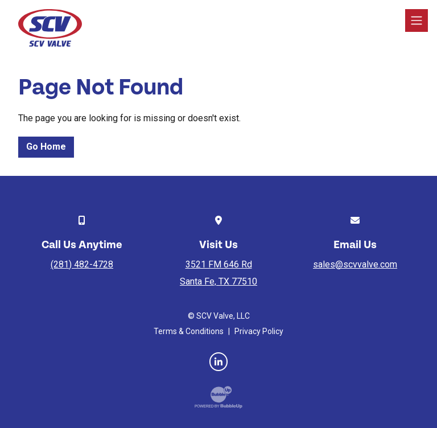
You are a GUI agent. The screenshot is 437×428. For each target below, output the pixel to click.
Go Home (46, 146)
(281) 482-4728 (82, 264)
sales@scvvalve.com (355, 264)
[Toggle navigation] (416, 20)
